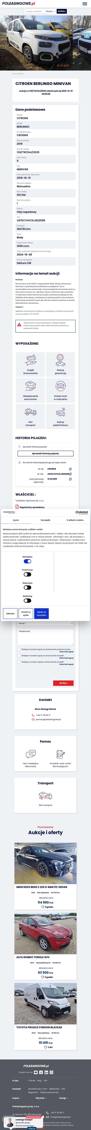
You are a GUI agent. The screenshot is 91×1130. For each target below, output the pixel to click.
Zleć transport (45, 805)
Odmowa (17, 594)
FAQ (63, 1083)
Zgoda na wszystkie (74, 594)
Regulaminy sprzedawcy (30, 506)
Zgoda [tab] (16, 542)
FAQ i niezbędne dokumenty (30, 765)
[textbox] (51, 11)
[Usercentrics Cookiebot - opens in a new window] (76, 534)
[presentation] (37, 672)
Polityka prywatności (49, 1087)
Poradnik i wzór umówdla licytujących (60, 765)
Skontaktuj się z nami (37, 1083)
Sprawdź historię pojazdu (45, 453)
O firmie (31, 1075)
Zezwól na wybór (45, 594)
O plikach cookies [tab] (75, 542)
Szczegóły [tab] (45, 542)
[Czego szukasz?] (34, 11)
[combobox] (51, 11)
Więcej (32, 1127)
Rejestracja (54, 1083)
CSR (45, 1075)
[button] (88, 35)
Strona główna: (18, 74)
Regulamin (33, 1087)
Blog (39, 1075)
